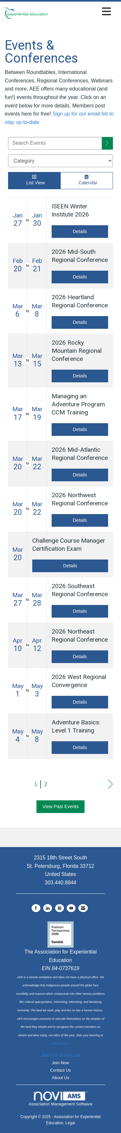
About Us (60, 1077)
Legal (70, 1123)
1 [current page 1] (35, 784)
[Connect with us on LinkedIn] (47, 908)
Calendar (87, 180)
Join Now (60, 1062)
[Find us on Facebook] (36, 908)
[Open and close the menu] (81, 11)
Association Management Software (61, 1098)
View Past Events (61, 806)
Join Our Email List (60, 1055)
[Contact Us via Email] (83, 908)
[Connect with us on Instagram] (59, 908)
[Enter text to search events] (55, 143)
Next (110, 784)
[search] (107, 143)
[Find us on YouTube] (71, 908)
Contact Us (60, 1070)
